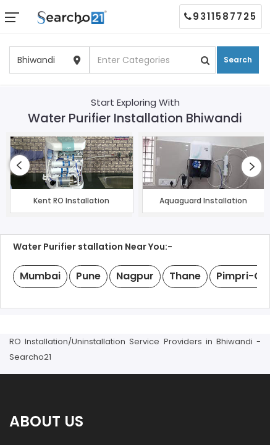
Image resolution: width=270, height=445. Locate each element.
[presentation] (20, 165)
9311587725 (220, 16)
